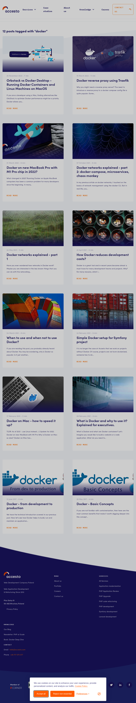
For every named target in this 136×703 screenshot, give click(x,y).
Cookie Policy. (81, 686)
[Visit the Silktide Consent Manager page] (99, 694)
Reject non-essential (62, 694)
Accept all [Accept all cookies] (41, 694)
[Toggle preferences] (82, 694)
